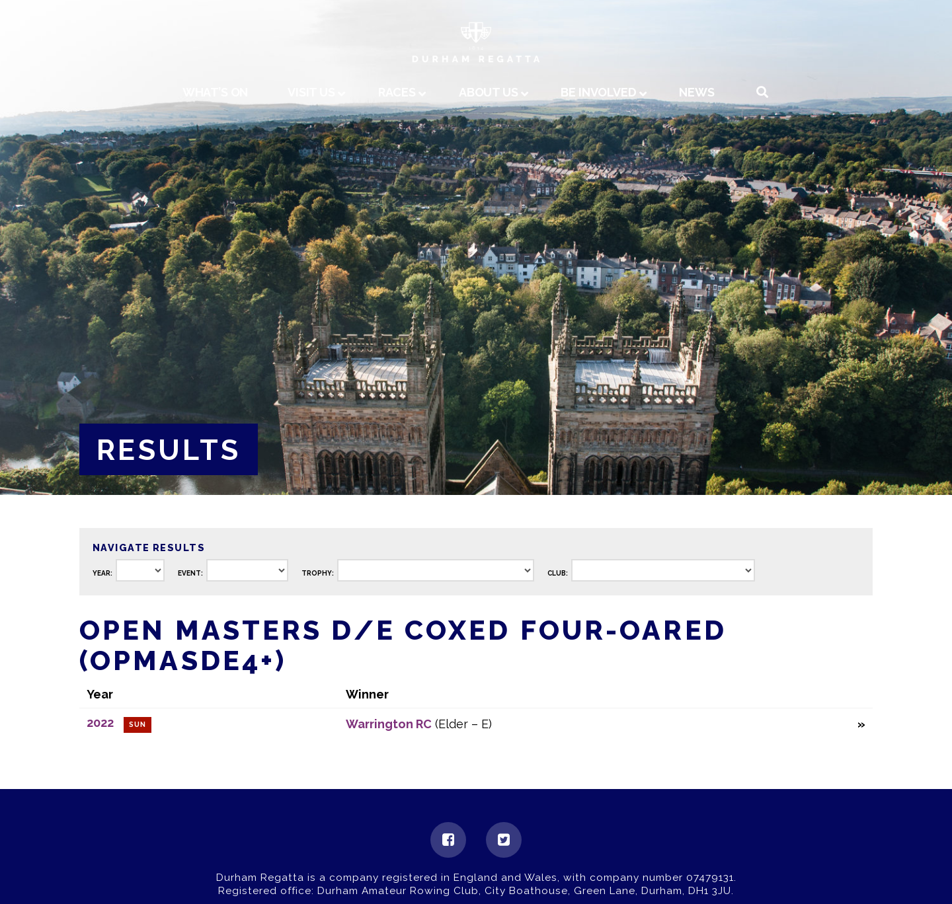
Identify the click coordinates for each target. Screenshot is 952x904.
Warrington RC (389, 724)
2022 (100, 723)
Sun (137, 724)
